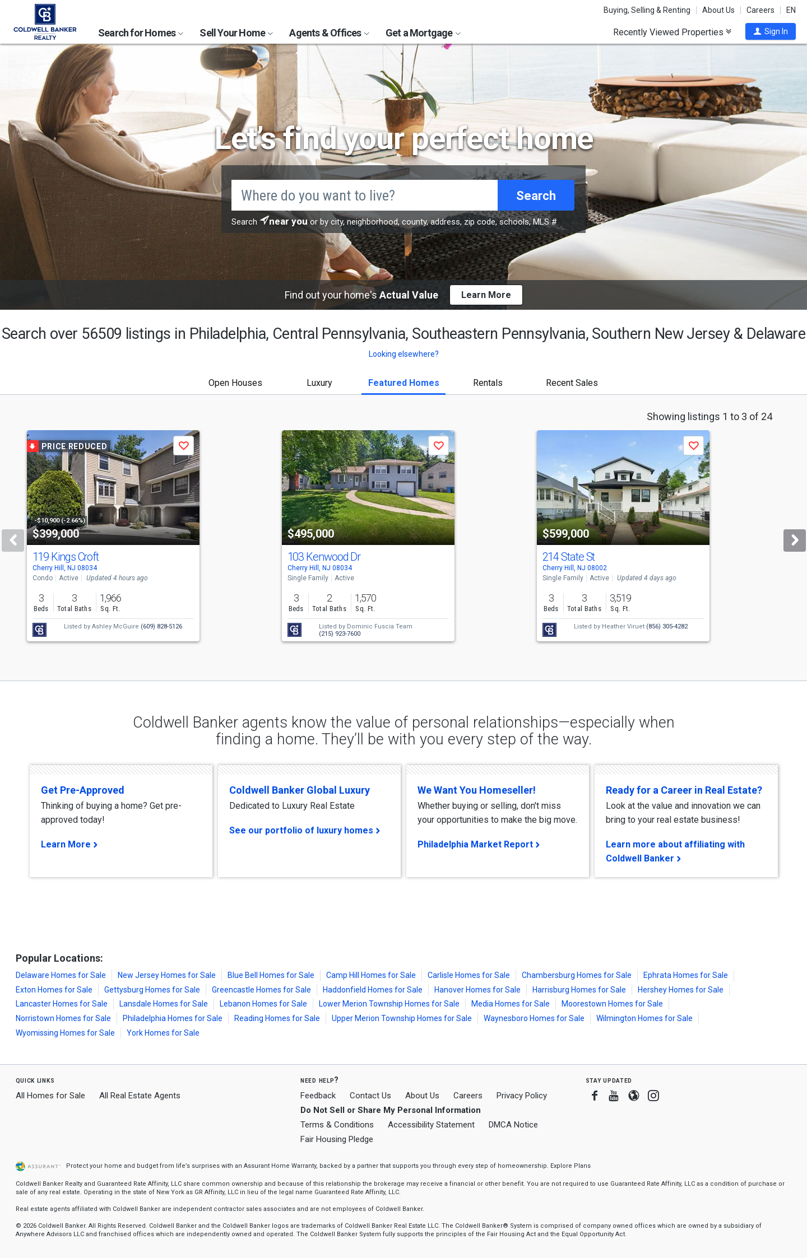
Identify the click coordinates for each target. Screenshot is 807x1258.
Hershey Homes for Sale (680, 989)
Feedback (318, 1096)
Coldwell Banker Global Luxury (299, 790)
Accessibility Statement (431, 1125)
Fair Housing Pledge (336, 1139)
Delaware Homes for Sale (61, 975)
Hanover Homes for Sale (477, 989)
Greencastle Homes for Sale (261, 989)
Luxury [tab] (319, 383)
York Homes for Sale (163, 1032)
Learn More (66, 844)
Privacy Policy (522, 1096)
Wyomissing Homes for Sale (65, 1032)
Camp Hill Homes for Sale (371, 975)
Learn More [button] (486, 295)
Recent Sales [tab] (572, 383)
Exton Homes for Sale (54, 989)
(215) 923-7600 (339, 633)
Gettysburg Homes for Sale (152, 989)
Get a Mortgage (423, 33)
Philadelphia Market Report (475, 844)
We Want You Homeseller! (477, 790)
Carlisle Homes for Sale (469, 975)
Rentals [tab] (488, 383)
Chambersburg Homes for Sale (577, 975)
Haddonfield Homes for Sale (373, 989)
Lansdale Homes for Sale (163, 1003)
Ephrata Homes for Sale (685, 975)
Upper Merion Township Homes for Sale (402, 1018)
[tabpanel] (404, 538)
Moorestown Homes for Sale (612, 1003)
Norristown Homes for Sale (63, 1018)
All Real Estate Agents (139, 1096)
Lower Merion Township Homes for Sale (389, 1003)
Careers (760, 10)
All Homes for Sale (50, 1096)
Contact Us (370, 1096)
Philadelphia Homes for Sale (172, 1018)
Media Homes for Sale (510, 1003)
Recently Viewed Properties (672, 32)
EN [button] (791, 10)
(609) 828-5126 (161, 626)
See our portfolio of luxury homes (301, 830)
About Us (718, 10)
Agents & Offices (329, 33)
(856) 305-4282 (667, 626)
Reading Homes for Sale (277, 1018)
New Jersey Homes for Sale (167, 975)
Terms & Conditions (337, 1125)
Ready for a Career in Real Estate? (684, 790)
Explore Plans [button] (570, 1166)
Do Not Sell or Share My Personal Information (390, 1110)
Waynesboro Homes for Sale (534, 1018)
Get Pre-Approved (82, 790)
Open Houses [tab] (235, 383)
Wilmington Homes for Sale (644, 1018)
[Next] (794, 540)
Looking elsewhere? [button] (404, 354)
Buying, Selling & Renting (647, 10)
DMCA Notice (513, 1125)
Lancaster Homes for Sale (62, 1003)
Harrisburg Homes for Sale (579, 989)
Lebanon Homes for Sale (263, 1003)
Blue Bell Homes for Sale (271, 975)
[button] (770, 31)
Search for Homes (140, 33)
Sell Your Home (236, 33)
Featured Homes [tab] (403, 383)
